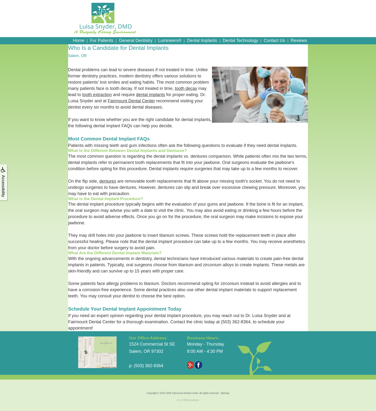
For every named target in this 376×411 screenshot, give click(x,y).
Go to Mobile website (188, 400)
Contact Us (274, 40)
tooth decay (186, 88)
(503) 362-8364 (235, 321)
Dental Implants (202, 40)
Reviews (299, 40)
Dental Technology (240, 40)
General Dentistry (136, 40)
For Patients (101, 40)
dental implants (150, 94)
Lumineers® (169, 40)
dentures (107, 181)
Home (78, 40)
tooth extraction (97, 94)
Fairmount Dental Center (131, 100)
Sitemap (225, 393)
